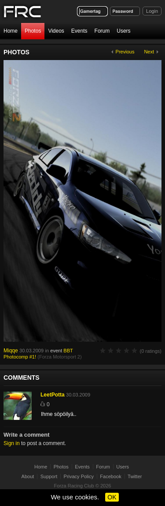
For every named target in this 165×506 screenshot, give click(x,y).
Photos (33, 31)
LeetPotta (52, 395)
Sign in (12, 443)
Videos (56, 31)
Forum (102, 31)
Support (49, 476)
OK (111, 497)
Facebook (110, 476)
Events (79, 31)
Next (149, 51)
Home (11, 31)
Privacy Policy (79, 476)
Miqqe (11, 350)
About (28, 476)
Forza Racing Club (74, 485)
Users (123, 31)
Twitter (135, 476)
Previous (125, 51)
